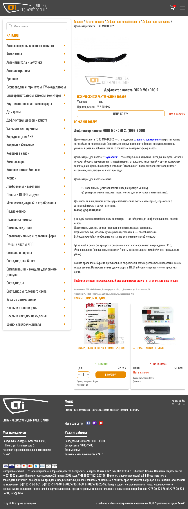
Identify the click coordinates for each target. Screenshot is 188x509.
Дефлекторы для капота (156, 21)
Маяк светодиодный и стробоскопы (31, 202)
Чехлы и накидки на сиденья (26, 315)
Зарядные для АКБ (19, 136)
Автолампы (14, 53)
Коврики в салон (17, 153)
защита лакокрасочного (147, 139)
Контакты (134, 410)
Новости (124, 410)
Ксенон (11, 178)
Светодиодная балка (20, 260)
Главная (78, 21)
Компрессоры (15, 161)
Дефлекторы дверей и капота (26, 120)
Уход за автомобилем (21, 299)
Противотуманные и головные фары (31, 236)
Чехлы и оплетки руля (21, 307)
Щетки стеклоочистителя (23, 324)
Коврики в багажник (20, 144)
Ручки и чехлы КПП (19, 244)
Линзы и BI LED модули (22, 194)
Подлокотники (16, 211)
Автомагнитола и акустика (24, 62)
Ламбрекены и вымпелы (23, 186)
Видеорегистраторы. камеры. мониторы (33, 95)
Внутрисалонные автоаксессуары (29, 103)
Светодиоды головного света (26, 291)
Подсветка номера (19, 219)
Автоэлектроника (18, 70)
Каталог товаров (95, 21)
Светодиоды (15, 282)
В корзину (110, 374)
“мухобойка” (111, 157)
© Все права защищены (19, 503)
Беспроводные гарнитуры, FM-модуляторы (36, 87)
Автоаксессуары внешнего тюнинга (30, 45)
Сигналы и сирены (19, 252)
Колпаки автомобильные (23, 169)
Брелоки (12, 78)
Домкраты (13, 111)
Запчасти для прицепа (22, 128)
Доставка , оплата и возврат (105, 410)
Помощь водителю (19, 227)
